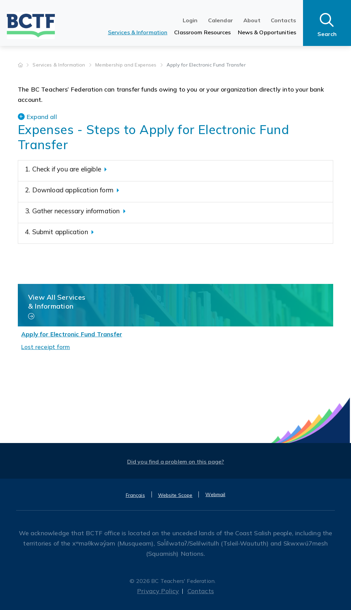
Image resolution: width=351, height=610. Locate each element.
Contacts (283, 20)
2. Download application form (69, 190)
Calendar (220, 20)
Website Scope (175, 495)
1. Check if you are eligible (63, 169)
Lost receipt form (45, 346)
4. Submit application (56, 232)
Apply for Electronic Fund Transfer (71, 334)
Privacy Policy (158, 591)
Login (190, 20)
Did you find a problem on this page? (175, 461)
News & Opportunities (267, 32)
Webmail (215, 494)
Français (135, 495)
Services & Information (138, 32)
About (252, 20)
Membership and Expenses (126, 65)
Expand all (41, 117)
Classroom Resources (202, 32)
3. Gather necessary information (72, 211)
